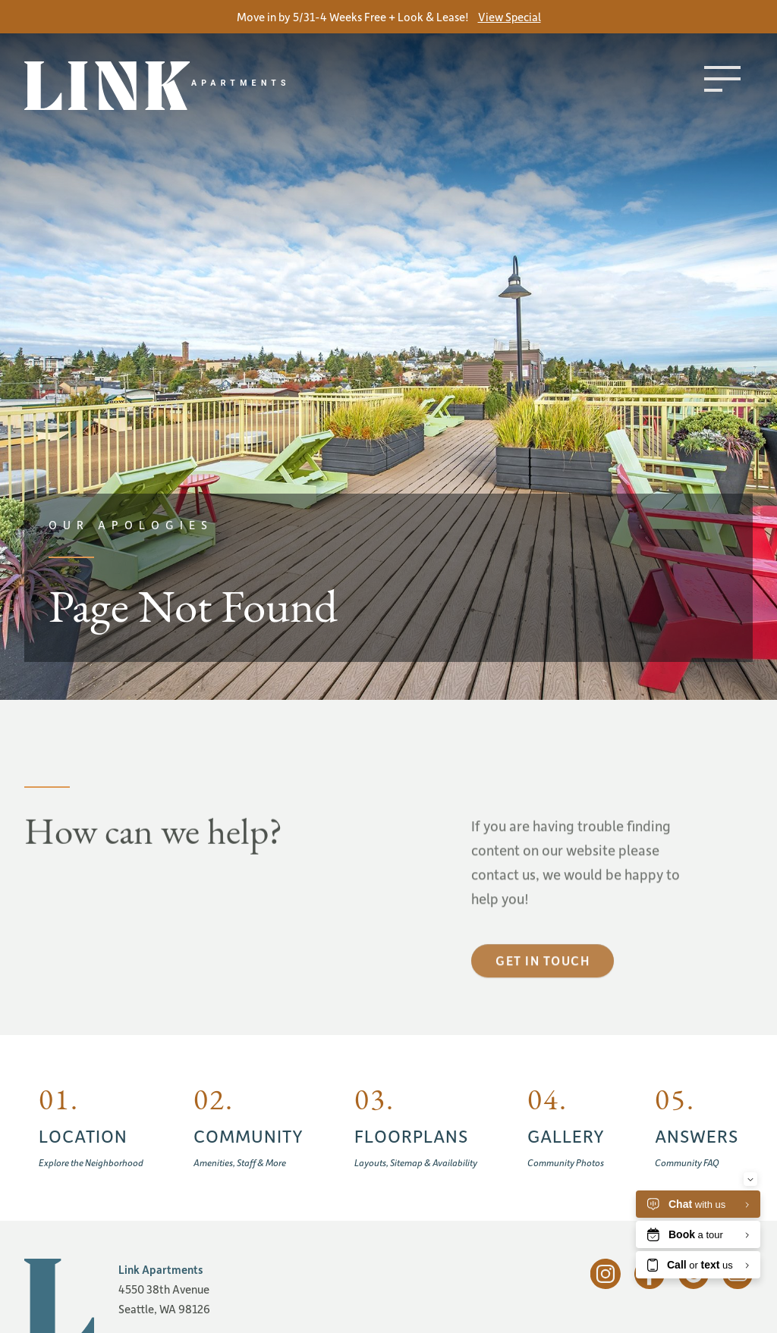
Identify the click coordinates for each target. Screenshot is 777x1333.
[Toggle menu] (722, 79)
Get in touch (542, 987)
